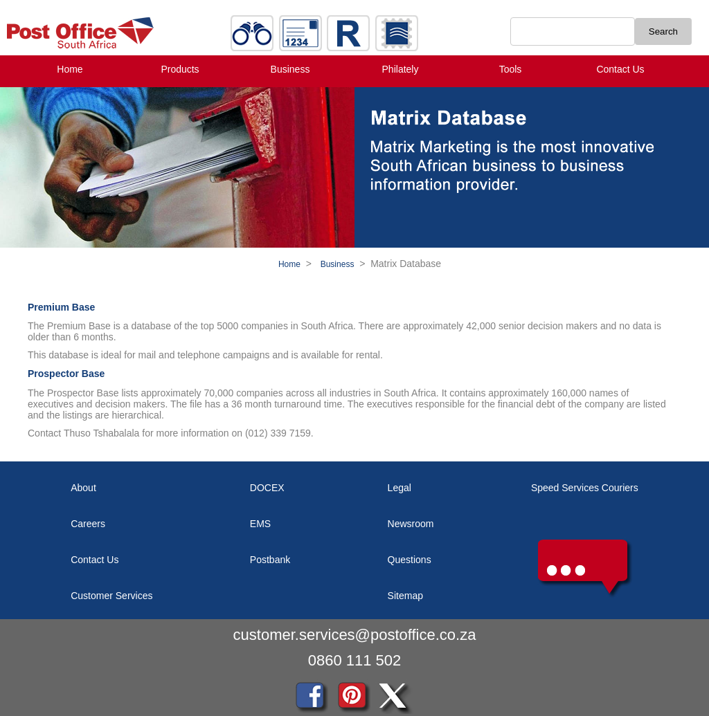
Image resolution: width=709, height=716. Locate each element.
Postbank (270, 559)
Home (69, 69)
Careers (88, 523)
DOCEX (267, 487)
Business (290, 69)
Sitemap (405, 595)
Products (180, 69)
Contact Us (620, 69)
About (83, 487)
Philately (400, 69)
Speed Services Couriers (584, 487)
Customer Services (111, 595)
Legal (399, 487)
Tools (510, 69)
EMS (260, 523)
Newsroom (411, 523)
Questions (409, 559)
